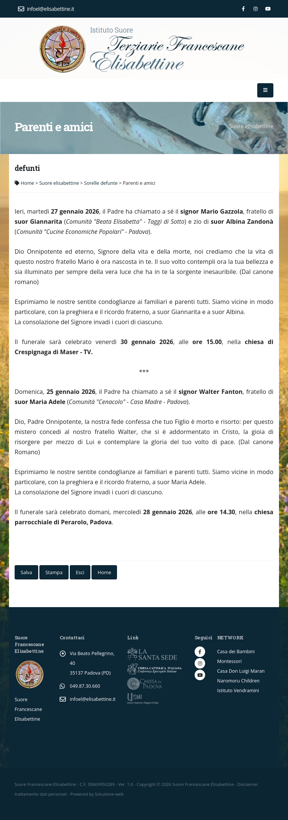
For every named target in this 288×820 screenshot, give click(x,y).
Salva (26, 572)
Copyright (146, 784)
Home (27, 183)
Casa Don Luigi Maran (241, 671)
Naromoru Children (238, 681)
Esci (80, 572)
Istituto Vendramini (238, 690)
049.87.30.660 (85, 686)
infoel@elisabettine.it (46, 8)
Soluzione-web (109, 794)
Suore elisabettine (59, 183)
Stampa (53, 572)
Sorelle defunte (100, 183)
